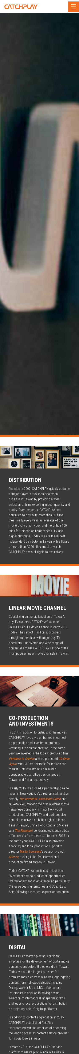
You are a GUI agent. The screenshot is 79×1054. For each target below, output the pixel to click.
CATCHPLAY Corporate (20, 6)
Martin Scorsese (30, 851)
